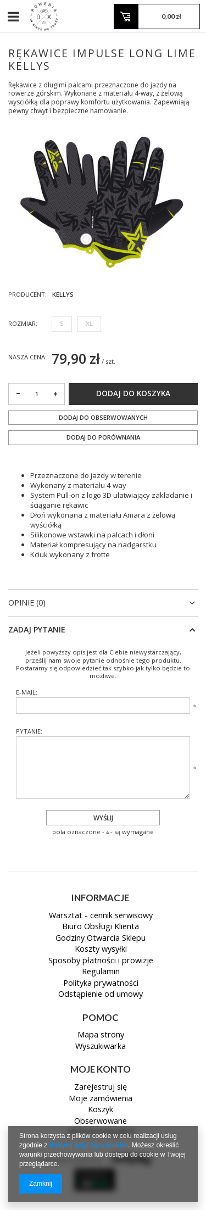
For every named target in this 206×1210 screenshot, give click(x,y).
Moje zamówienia (100, 1099)
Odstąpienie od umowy (100, 994)
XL (89, 323)
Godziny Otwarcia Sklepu (100, 938)
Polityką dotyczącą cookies (88, 1145)
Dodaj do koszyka (133, 393)
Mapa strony (100, 1035)
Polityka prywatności (100, 983)
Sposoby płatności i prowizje (100, 961)
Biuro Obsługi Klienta (100, 927)
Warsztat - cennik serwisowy (101, 916)
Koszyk (100, 1110)
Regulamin (101, 972)
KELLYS (63, 294)
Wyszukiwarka (100, 1046)
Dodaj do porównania (103, 437)
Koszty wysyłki (101, 949)
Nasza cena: (27, 357)
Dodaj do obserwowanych (103, 417)
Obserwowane (100, 1121)
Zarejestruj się (100, 1087)
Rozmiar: (22, 323)
